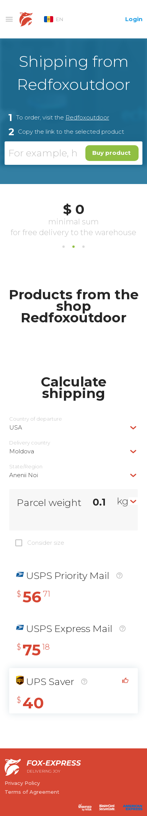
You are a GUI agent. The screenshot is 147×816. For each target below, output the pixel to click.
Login (133, 19)
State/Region (25, 466)
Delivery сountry (29, 442)
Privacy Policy (22, 783)
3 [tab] (83, 247)
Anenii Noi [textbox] (23, 475)
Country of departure (35, 418)
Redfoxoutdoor (87, 117)
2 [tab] (73, 247)
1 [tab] (64, 247)
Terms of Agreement (32, 792)
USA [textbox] (15, 427)
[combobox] (73, 427)
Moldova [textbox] (21, 451)
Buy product (111, 152)
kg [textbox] (123, 501)
